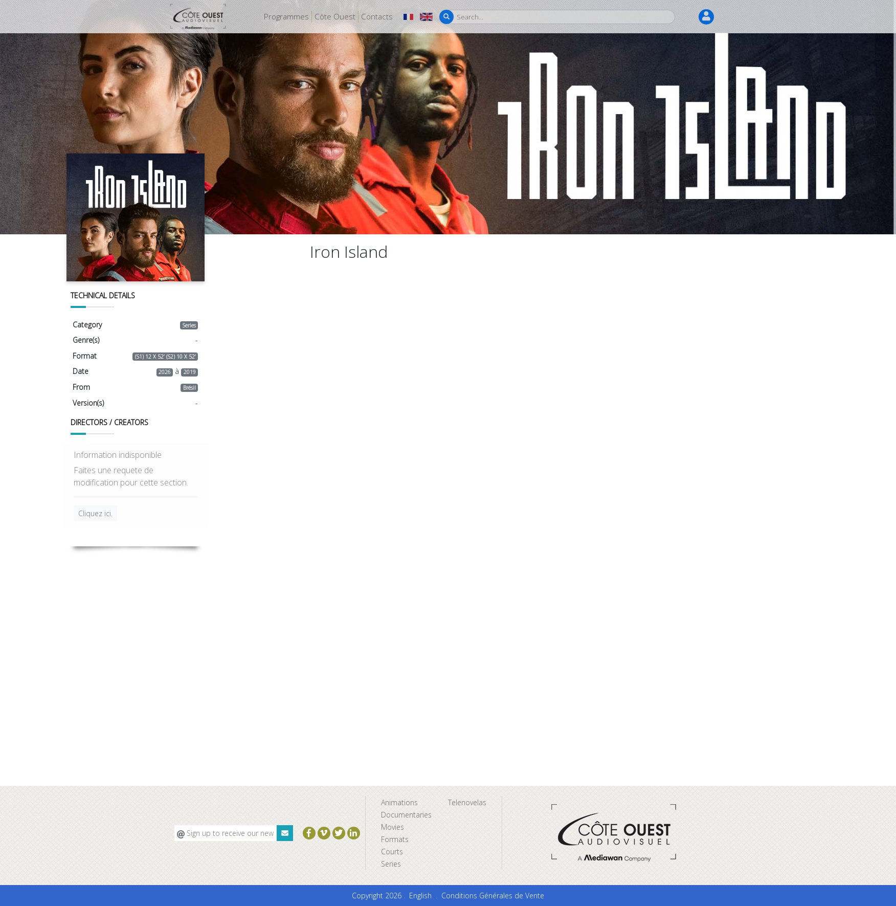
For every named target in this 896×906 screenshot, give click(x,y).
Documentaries (406, 815)
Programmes (286, 16)
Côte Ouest (335, 16)
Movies (392, 827)
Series (391, 864)
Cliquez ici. (95, 513)
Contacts (377, 16)
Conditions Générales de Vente (492, 895)
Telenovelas (467, 802)
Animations (399, 802)
